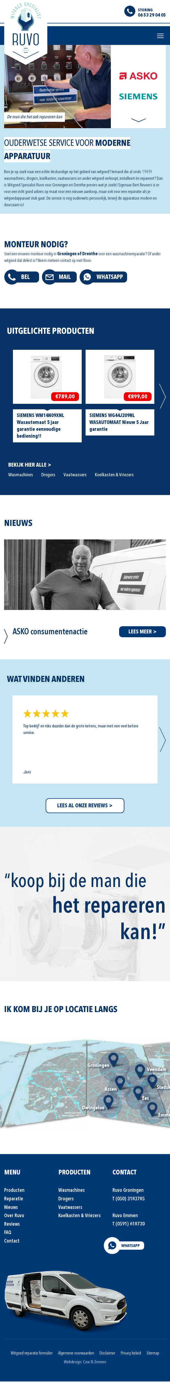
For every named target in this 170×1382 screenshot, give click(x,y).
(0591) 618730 (130, 1224)
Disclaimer (107, 1354)
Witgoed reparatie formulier (32, 1354)
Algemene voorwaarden (76, 1354)
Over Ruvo (14, 1216)
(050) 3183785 (130, 1199)
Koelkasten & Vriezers (114, 475)
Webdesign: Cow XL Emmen (85, 1362)
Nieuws (11, 1207)
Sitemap (153, 1354)
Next (138, 121)
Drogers (48, 475)
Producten (14, 1191)
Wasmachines (20, 475)
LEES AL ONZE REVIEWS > (85, 806)
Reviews (12, 1224)
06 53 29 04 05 (152, 15)
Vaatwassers (75, 475)
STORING (145, 10)
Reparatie (13, 1199)
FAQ (7, 1233)
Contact (12, 1241)
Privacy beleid (131, 1354)
